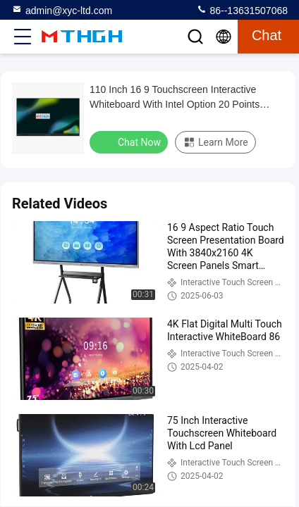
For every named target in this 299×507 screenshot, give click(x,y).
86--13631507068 (242, 10)
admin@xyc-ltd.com (61, 10)
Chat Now (130, 141)
